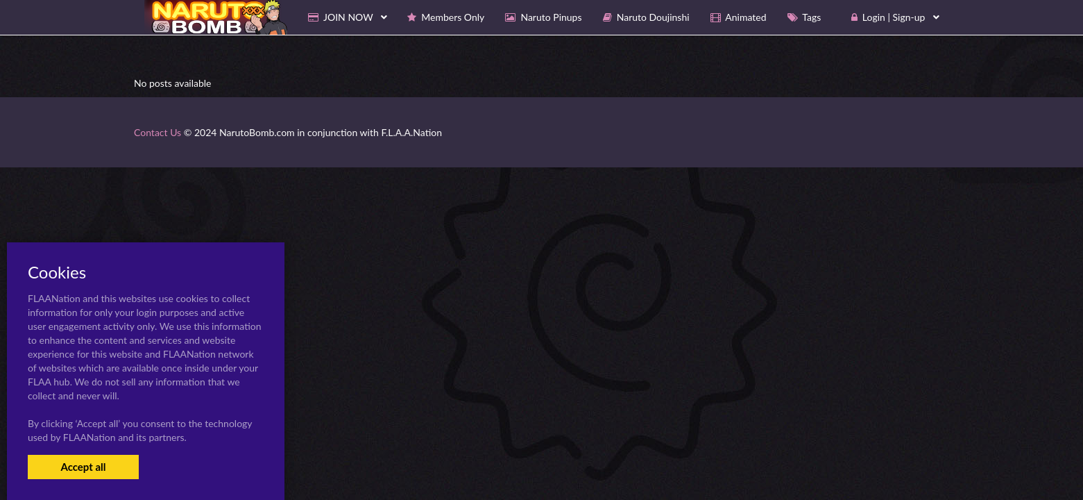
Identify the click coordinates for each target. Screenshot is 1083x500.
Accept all (82, 466)
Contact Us (157, 132)
